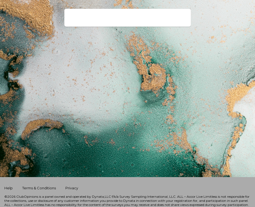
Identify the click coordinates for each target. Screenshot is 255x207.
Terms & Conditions (39, 188)
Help (9, 188)
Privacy (71, 188)
